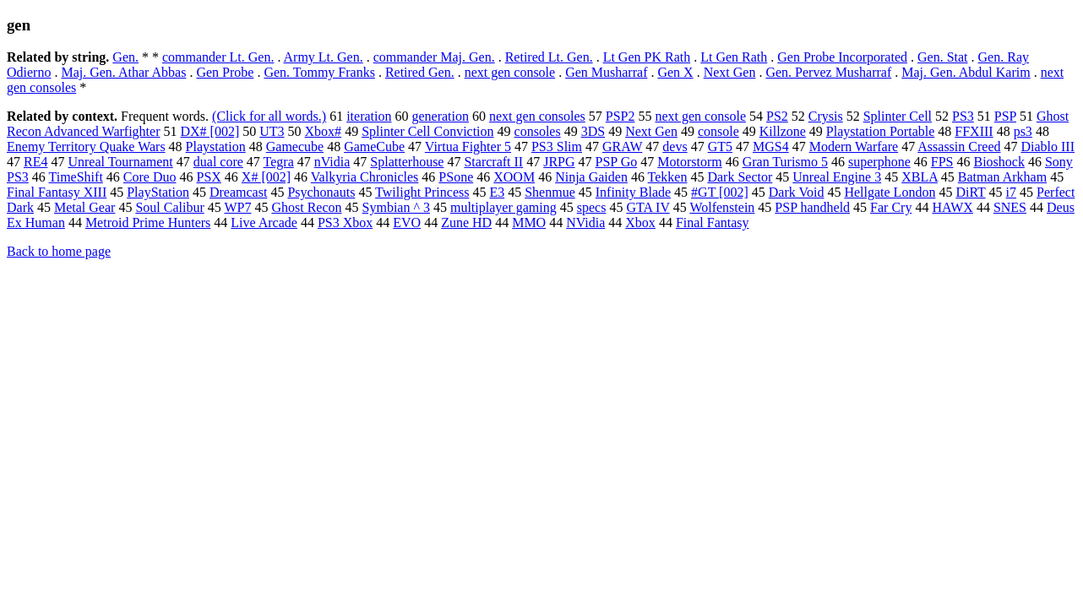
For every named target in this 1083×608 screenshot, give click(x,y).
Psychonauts (321, 192)
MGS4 (771, 146)
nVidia (332, 162)
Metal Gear (84, 207)
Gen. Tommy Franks (319, 72)
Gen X (675, 72)
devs (674, 146)
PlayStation (158, 192)
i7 (1011, 192)
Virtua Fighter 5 (468, 146)
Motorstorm (689, 162)
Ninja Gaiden (591, 177)
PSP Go (617, 162)
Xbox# (323, 131)
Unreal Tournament (120, 162)
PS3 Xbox (345, 222)
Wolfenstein (721, 207)
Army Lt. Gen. (323, 57)
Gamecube (295, 146)
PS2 (777, 116)
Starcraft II (493, 162)
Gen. (125, 57)
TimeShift (76, 177)
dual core (218, 162)
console (718, 131)
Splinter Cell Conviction (427, 131)
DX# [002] (209, 131)
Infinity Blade (633, 192)
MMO (529, 222)
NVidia (585, 222)
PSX (209, 177)
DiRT (970, 192)
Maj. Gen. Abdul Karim (965, 72)
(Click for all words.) (269, 116)
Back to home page (59, 251)
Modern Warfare (853, 146)
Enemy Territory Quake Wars (86, 146)
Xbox (640, 222)
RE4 (35, 162)
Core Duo (150, 177)
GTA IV (647, 207)
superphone (879, 162)
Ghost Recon (306, 207)
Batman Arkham (1002, 177)
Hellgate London (889, 192)
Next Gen (730, 72)
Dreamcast (238, 192)
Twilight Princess (422, 192)
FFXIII (974, 131)
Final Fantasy (712, 222)
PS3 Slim (556, 146)
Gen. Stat (942, 57)
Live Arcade (264, 222)
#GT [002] (719, 192)
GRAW (622, 146)
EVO (407, 222)
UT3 (271, 131)
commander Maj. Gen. (434, 57)
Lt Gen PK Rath (647, 57)
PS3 (963, 116)
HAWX (952, 207)
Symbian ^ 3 (396, 207)
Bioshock (998, 162)
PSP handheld (812, 207)
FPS (942, 162)
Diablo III (1047, 146)
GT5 (720, 146)
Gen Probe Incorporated (842, 57)
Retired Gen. (419, 72)
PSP (1005, 116)
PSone (455, 177)
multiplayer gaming (503, 207)
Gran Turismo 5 (785, 162)
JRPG (558, 162)
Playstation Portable (880, 131)
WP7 (237, 207)
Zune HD (466, 222)
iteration (368, 116)
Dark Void (796, 192)
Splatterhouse (407, 162)
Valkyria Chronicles (365, 177)
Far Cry (891, 207)
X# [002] (266, 177)
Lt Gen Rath (733, 57)
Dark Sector (739, 177)
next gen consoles (537, 116)
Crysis (825, 116)
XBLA (919, 177)
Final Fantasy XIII (56, 192)
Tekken (668, 177)
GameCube (374, 146)
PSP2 (620, 116)
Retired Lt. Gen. (549, 57)
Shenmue (550, 192)
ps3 (1023, 131)
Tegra (279, 162)
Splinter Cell (897, 116)
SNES (1009, 207)
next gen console (510, 72)
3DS (593, 131)
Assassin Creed (958, 146)
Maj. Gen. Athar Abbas (123, 72)
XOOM (514, 177)
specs (592, 207)
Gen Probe (224, 72)
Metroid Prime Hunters (147, 222)
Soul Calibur (169, 207)
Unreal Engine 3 (836, 177)
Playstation (216, 146)
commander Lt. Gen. (218, 57)
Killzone (782, 131)
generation (440, 116)
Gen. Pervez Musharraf (828, 72)
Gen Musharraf (606, 72)
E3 (496, 192)
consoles (537, 131)
